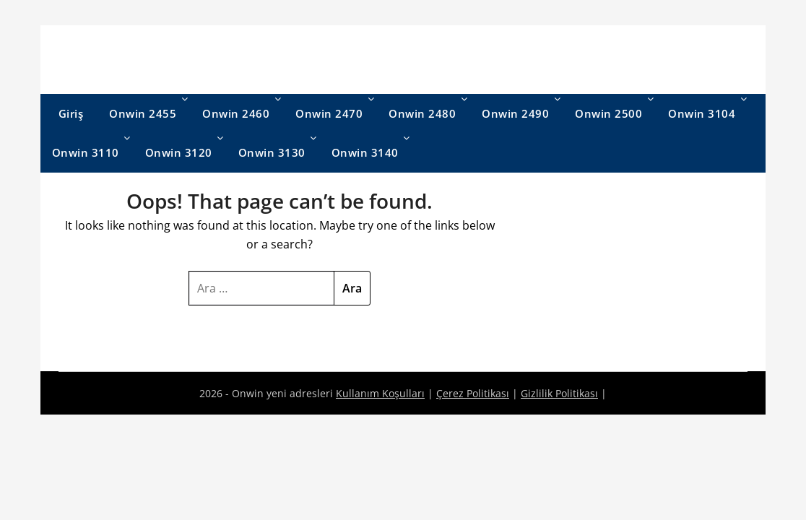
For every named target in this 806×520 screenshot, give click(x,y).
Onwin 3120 (178, 152)
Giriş (71, 113)
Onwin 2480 (422, 113)
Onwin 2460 (235, 113)
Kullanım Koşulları (380, 393)
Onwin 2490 (515, 113)
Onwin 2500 (608, 113)
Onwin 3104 (701, 113)
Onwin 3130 (272, 152)
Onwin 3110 (85, 152)
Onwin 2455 (142, 113)
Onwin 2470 (329, 113)
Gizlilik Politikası (559, 393)
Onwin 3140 (365, 152)
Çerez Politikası (472, 393)
